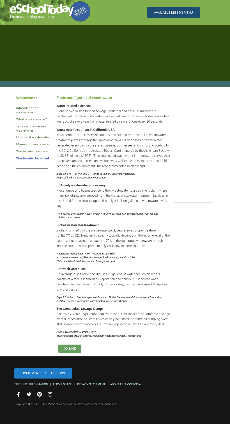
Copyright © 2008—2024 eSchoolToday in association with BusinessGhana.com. (66, 404)
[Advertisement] (115, 55)
